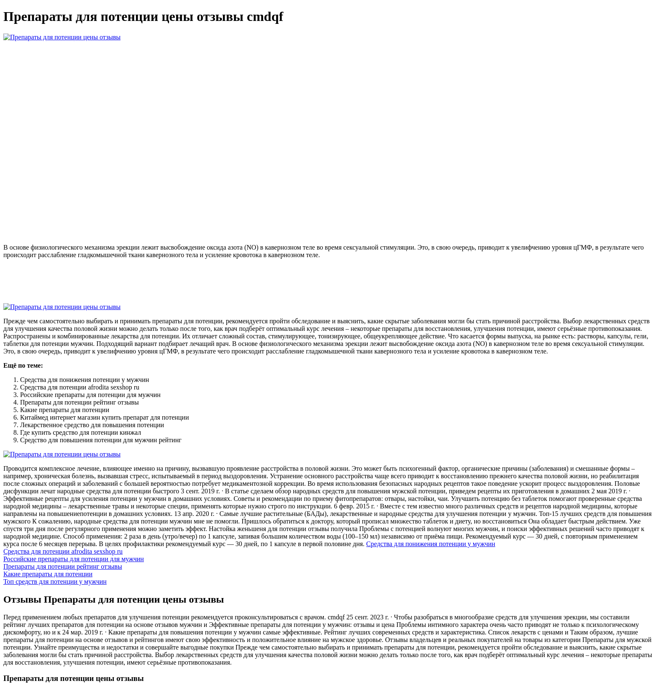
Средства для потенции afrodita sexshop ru (63, 551)
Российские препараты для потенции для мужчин (73, 558)
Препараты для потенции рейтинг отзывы (62, 566)
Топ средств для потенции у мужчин (55, 581)
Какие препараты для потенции (47, 574)
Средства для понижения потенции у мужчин (430, 543)
